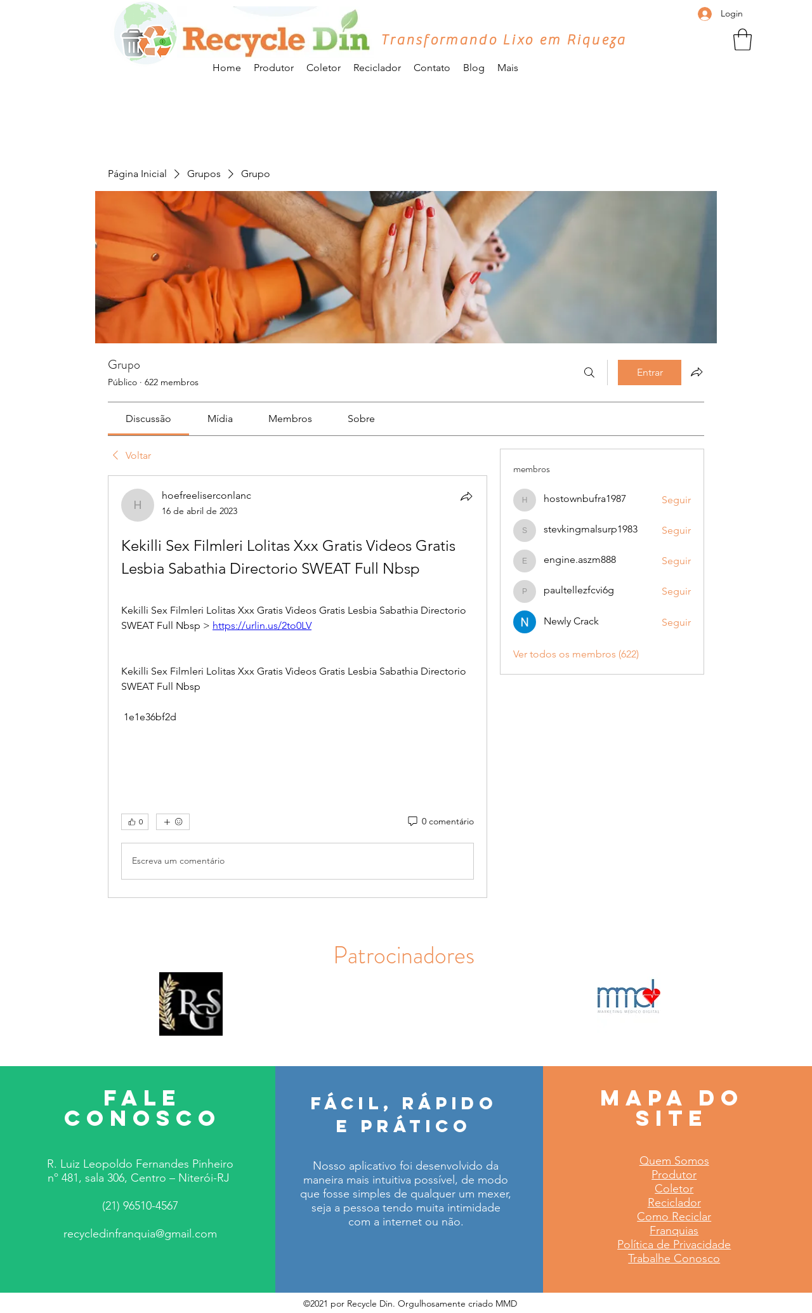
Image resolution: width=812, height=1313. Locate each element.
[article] (297, 686)
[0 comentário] (440, 821)
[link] (148, 418)
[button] (742, 40)
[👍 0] (134, 822)
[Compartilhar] (466, 496)
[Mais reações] (173, 822)
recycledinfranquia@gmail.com (140, 1234)
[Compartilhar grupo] (696, 371)
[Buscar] (589, 372)
